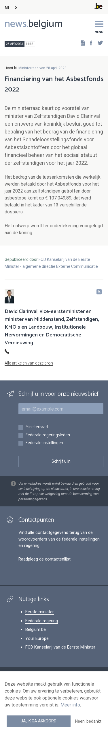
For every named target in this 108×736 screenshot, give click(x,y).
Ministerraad (36, 427)
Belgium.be (35, 629)
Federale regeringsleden (47, 435)
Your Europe (37, 638)
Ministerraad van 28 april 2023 (42, 68)
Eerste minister (39, 611)
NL (7, 8)
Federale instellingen (44, 443)
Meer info (70, 705)
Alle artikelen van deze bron (29, 363)
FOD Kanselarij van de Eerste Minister (60, 647)
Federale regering (41, 620)
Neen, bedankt (88, 721)
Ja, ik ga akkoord (38, 721)
